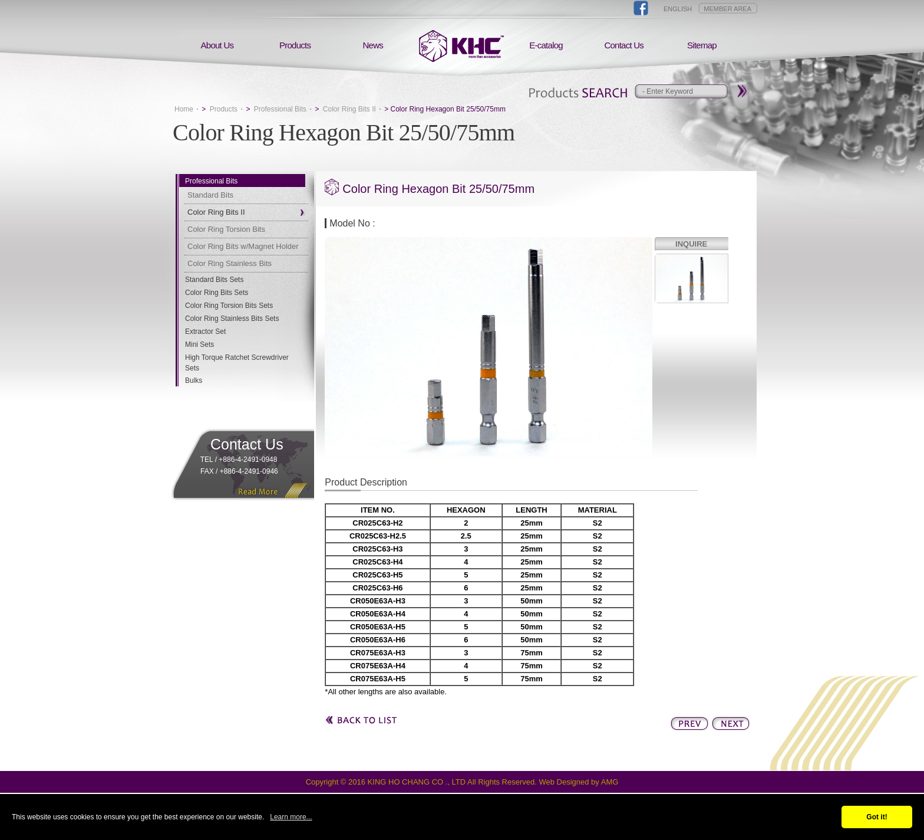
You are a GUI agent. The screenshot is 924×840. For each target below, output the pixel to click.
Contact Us (624, 45)
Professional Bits (280, 109)
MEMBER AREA (727, 8)
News (373, 45)
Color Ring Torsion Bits (226, 229)
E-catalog (546, 45)
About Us (217, 45)
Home (183, 109)
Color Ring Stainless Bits (229, 263)
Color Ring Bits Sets (216, 292)
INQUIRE (691, 243)
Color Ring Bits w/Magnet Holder (243, 246)
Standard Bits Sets (214, 279)
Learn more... (291, 817)
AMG (610, 781)
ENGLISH (678, 8)
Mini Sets (199, 344)
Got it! (876, 817)
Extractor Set (205, 331)
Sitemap (702, 45)
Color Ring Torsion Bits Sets (229, 305)
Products (295, 45)
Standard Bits (210, 195)
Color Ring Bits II (349, 109)
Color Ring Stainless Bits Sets (232, 318)
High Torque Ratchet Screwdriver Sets (237, 362)
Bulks (193, 380)
